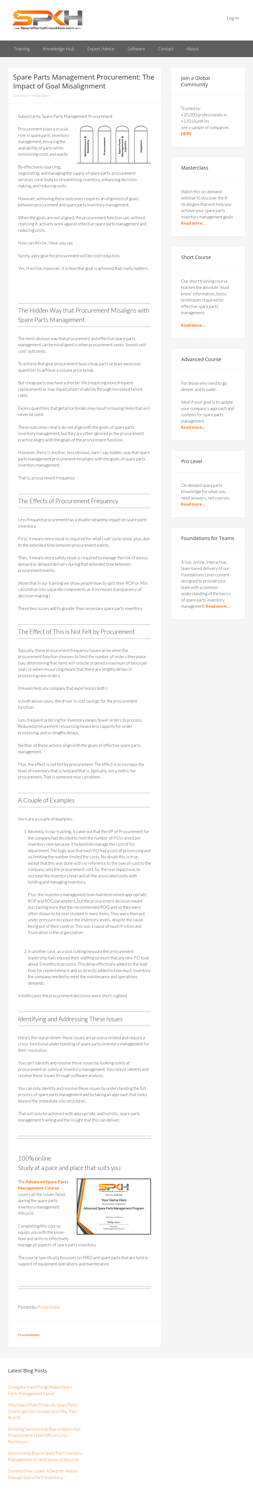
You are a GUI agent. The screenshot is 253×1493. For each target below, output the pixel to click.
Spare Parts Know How (47, 20)
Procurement (29, 1335)
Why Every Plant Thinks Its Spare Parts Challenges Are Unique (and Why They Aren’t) (43, 1411)
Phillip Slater (49, 1307)
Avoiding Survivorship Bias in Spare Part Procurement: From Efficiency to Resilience (44, 1435)
